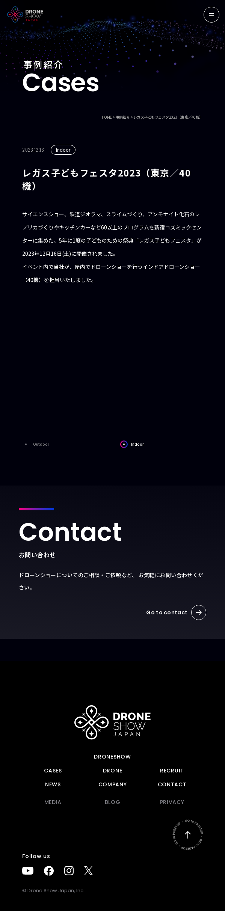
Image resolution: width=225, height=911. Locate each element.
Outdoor (35, 444)
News (53, 784)
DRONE (112, 770)
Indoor (132, 444)
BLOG (113, 802)
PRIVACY (172, 802)
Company (112, 784)
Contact (172, 784)
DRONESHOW (112, 756)
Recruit (172, 770)
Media (53, 802)
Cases (53, 770)
